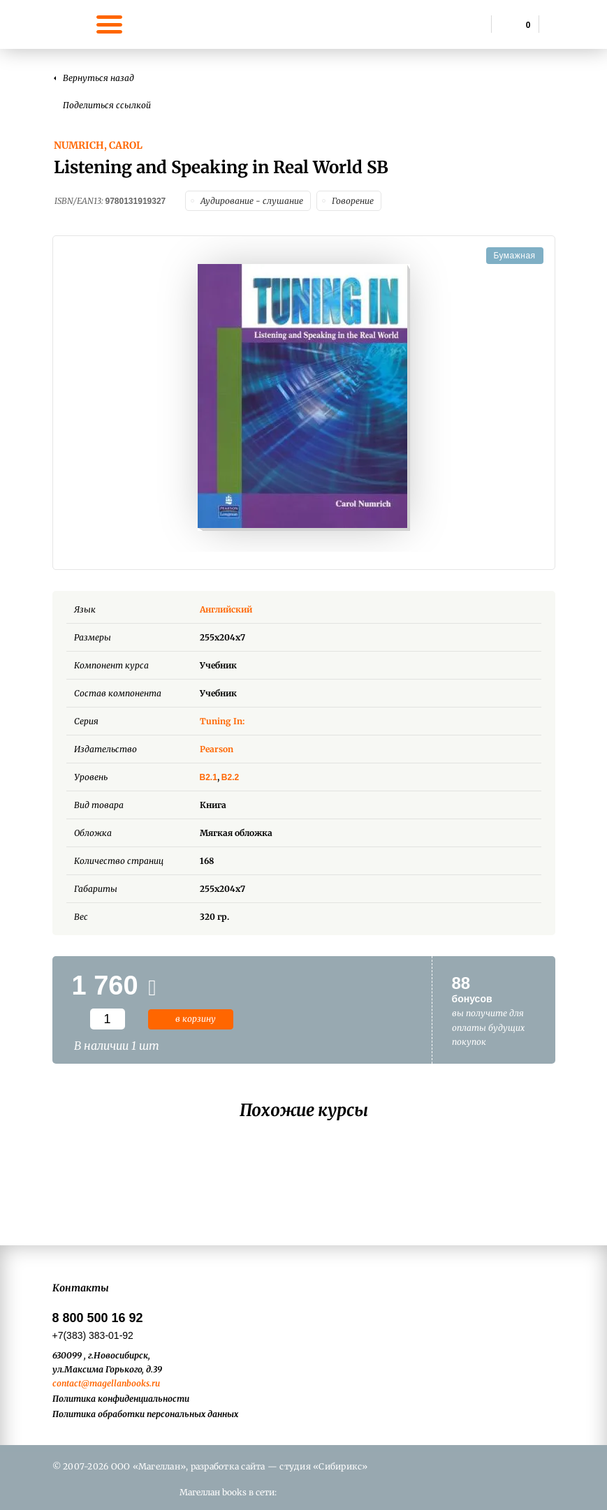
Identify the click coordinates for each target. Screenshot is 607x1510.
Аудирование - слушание (251, 201)
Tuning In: (222, 721)
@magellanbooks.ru (120, 1383)
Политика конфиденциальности (120, 1398)
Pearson (216, 749)
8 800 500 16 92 (97, 1318)
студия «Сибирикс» (323, 1466)
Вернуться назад (98, 78)
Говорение (353, 201)
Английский (236, 609)
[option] (304, 397)
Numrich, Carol (98, 145)
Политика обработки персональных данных (145, 1414)
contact (66, 1383)
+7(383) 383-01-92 (92, 1335)
